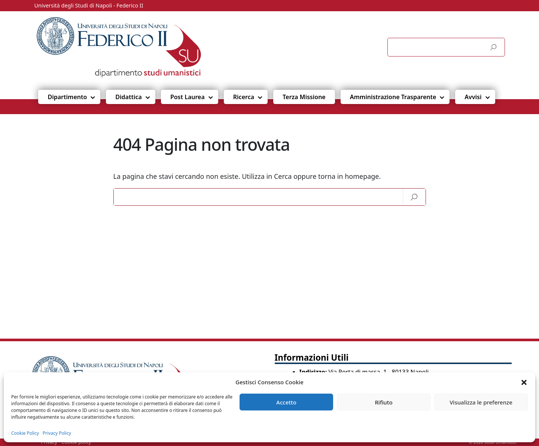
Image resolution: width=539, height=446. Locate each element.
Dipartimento (67, 97)
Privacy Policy (57, 433)
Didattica (128, 97)
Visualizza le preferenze (481, 402)
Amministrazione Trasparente (393, 97)
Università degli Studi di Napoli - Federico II (88, 5)
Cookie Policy (25, 433)
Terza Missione (304, 97)
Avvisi (473, 97)
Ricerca (243, 97)
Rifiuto (383, 402)
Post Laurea (187, 97)
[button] (524, 382)
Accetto (286, 402)
